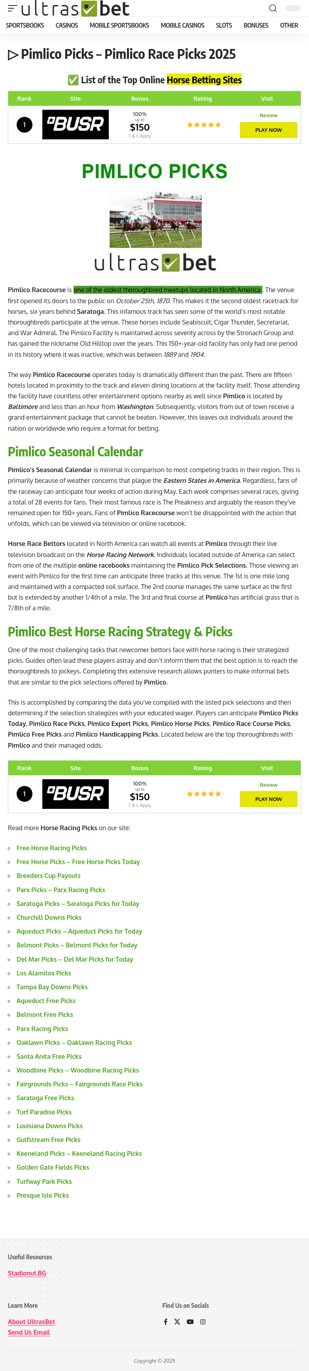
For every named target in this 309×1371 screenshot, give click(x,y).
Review (268, 115)
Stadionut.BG (27, 1273)
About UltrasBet (32, 1322)
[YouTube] (190, 1322)
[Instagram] (203, 1322)
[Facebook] (166, 1322)
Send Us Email (29, 1332)
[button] (14, 8)
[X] (177, 1322)
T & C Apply (140, 135)
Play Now (268, 129)
